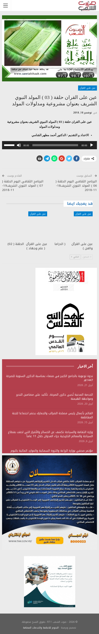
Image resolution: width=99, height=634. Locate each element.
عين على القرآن (88, 88)
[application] (49, 145)
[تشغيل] (92, 145)
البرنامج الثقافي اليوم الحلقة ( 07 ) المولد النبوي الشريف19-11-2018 (22, 185)
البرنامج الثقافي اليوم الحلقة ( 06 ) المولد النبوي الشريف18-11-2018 (76, 185)
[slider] (55, 145)
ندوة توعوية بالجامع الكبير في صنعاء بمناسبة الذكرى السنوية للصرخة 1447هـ (49, 378)
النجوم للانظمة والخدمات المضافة (41, 627)
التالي (75, 257)
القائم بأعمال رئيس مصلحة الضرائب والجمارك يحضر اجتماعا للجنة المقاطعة (52, 415)
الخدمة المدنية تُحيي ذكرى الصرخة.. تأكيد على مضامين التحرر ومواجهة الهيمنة (54, 397)
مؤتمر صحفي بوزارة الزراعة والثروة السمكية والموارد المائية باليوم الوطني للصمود (52, 453)
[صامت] (19, 145)
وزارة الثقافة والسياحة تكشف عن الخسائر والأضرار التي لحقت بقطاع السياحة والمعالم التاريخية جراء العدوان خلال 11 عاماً (50, 434)
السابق (87, 257)
